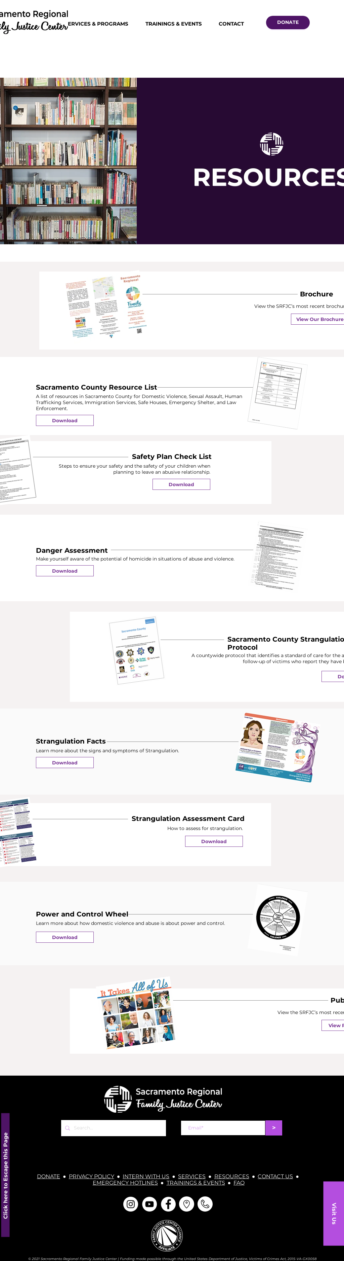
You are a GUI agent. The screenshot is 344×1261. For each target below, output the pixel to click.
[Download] (65, 420)
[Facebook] (168, 1204)
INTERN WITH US (146, 1176)
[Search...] (113, 1128)
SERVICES (192, 1176)
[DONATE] (288, 22)
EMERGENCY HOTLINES (125, 1183)
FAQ (239, 1183)
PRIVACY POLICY (91, 1176)
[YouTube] (149, 1204)
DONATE (48, 1176)
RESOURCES (231, 1176)
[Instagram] (130, 1204)
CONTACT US (275, 1176)
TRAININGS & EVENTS (196, 1183)
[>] (273, 1128)
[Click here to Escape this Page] (5, 1175)
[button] (333, 1213)
